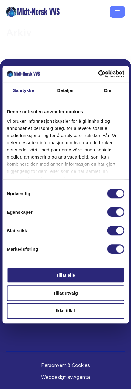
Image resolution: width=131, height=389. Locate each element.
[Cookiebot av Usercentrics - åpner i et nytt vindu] (98, 74)
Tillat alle (65, 275)
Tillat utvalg (65, 293)
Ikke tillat (65, 310)
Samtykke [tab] (23, 90)
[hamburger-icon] (117, 12)
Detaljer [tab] (65, 90)
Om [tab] (107, 90)
